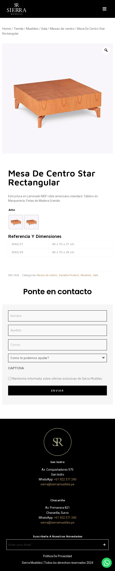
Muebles (32, 29)
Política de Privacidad (57, 556)
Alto (12, 210)
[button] (105, 9)
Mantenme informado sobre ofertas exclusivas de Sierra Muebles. (57, 378)
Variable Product (69, 275)
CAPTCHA (16, 368)
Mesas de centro (62, 29)
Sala (44, 29)
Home (6, 29)
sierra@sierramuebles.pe (57, 484)
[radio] (16, 222)
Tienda (18, 29)
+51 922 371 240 (65, 479)
